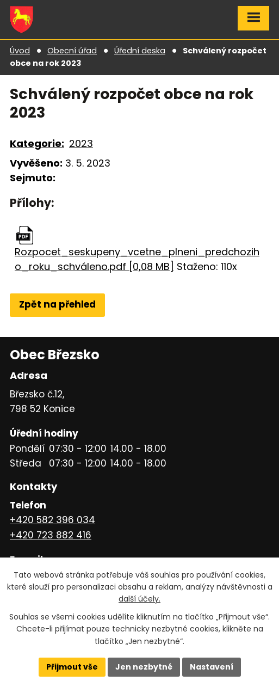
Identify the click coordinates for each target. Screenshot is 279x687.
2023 (81, 143)
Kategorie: (37, 143)
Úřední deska (139, 50)
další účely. (139, 598)
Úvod (20, 50)
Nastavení (211, 666)
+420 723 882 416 (50, 535)
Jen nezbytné (143, 666)
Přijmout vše (72, 666)
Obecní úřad (72, 50)
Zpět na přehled (57, 304)
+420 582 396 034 (52, 519)
